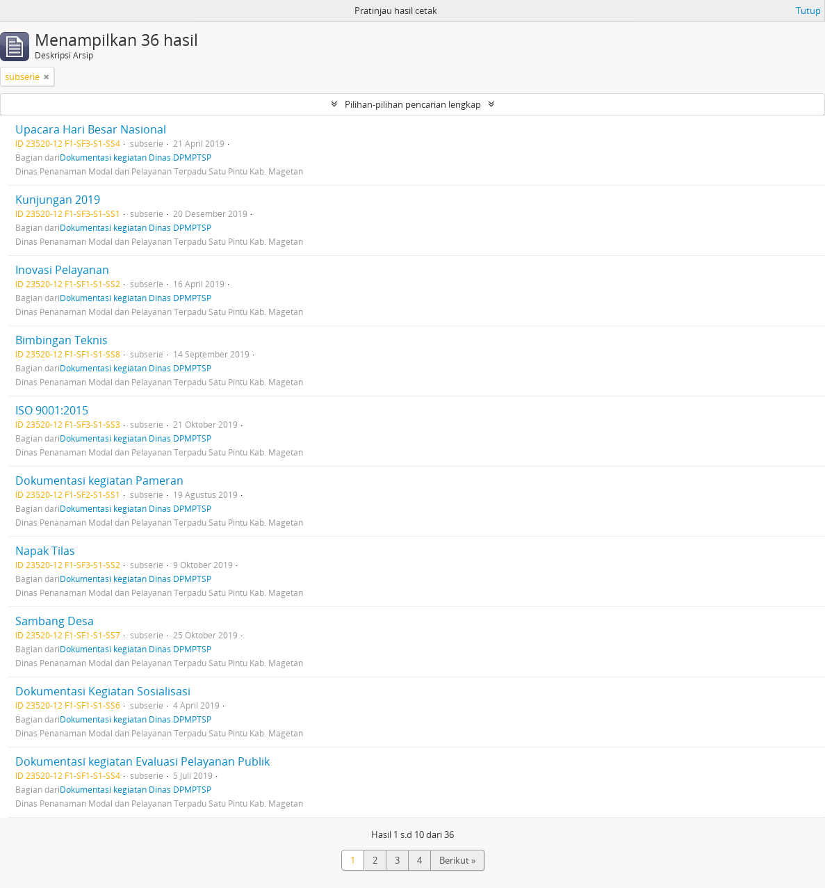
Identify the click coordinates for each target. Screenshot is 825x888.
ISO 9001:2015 (51, 410)
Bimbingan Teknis (61, 340)
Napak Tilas (45, 550)
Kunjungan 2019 (57, 199)
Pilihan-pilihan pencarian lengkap (413, 104)
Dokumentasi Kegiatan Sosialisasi (102, 691)
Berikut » (457, 860)
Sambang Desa (54, 621)
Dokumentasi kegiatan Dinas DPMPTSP (135, 157)
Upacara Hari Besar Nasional (90, 129)
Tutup (808, 10)
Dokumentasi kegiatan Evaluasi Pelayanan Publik (142, 761)
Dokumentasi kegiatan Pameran (99, 480)
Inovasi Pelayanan (62, 269)
